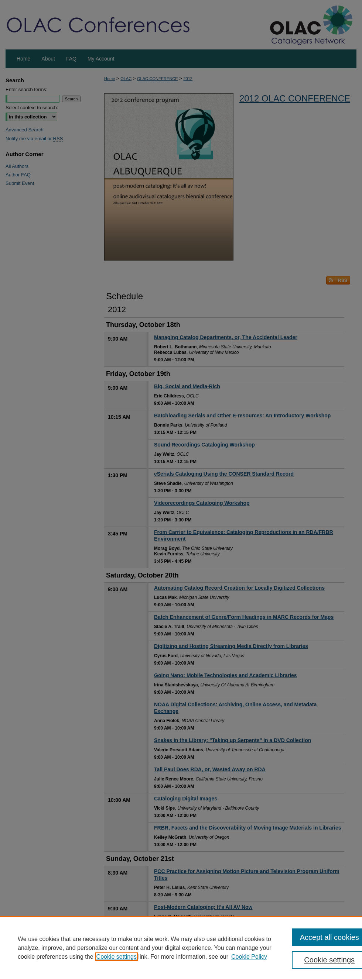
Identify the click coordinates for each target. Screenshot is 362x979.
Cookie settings (116, 957)
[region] (181, 947)
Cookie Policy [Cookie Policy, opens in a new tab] (249, 957)
